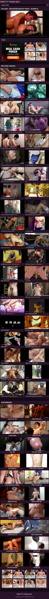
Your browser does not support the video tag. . (24, 24)
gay (4, 39)
